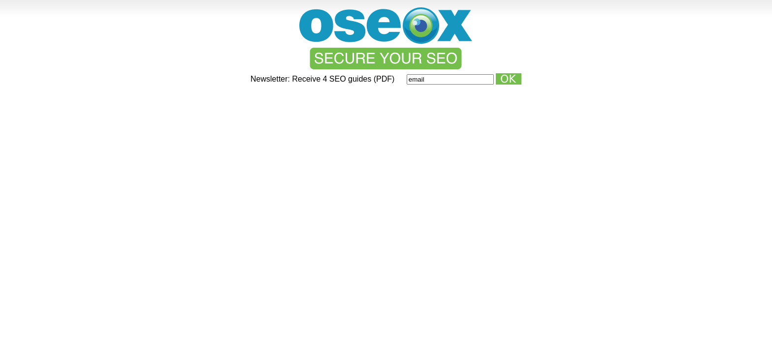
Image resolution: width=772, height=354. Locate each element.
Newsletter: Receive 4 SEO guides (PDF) (324, 79)
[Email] (450, 79)
